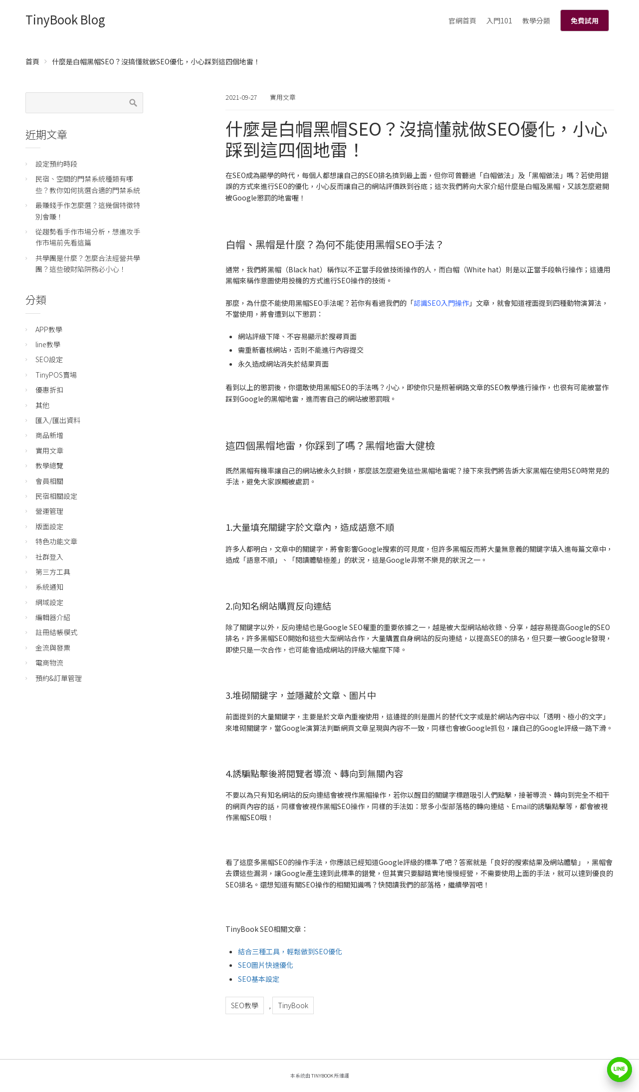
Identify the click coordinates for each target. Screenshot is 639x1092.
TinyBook (293, 1005)
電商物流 (49, 662)
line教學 (47, 344)
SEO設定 (49, 359)
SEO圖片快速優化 (265, 965)
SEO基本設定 (258, 979)
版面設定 (49, 526)
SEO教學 (244, 1005)
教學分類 (536, 20)
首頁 (32, 61)
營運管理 (49, 511)
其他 (42, 405)
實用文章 (283, 97)
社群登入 (49, 557)
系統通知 (49, 587)
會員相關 (49, 481)
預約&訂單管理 (58, 678)
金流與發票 (52, 648)
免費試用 (585, 20)
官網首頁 (462, 20)
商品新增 (49, 435)
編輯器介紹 (52, 617)
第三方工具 (52, 572)
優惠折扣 (49, 390)
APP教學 (48, 329)
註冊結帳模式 (56, 632)
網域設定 (49, 602)
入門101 (499, 20)
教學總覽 (49, 465)
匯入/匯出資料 (57, 420)
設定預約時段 (56, 164)
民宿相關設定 (56, 496)
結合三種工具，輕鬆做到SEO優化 (290, 951)
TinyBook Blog (65, 19)
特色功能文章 (56, 541)
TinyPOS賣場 (56, 375)
